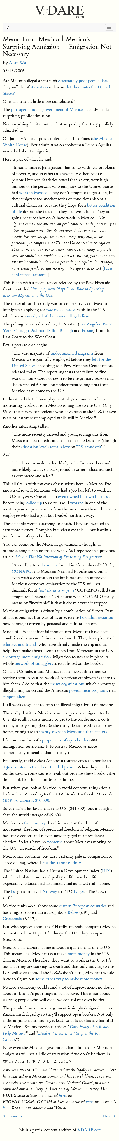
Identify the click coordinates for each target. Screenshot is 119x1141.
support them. (15, 696)
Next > (109, 1116)
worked (77, 502)
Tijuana (9, 767)
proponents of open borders (66, 740)
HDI (106, 870)
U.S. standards (88, 447)
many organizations (67, 684)
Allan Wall (18, 62)
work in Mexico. (33, 192)
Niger (79, 891)
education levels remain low (45, 447)
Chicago (21, 330)
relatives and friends (20, 644)
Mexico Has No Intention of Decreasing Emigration (58, 557)
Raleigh (66, 330)
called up (34, 502)
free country (35, 823)
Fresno (87, 330)
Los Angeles (90, 324)
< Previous (12, 1116)
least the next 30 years (56, 590)
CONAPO (22, 571)
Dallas (51, 330)
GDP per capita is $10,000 (26, 800)
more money (79, 953)
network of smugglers (34, 663)
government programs (88, 690)
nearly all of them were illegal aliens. (58, 316)
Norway (49, 891)
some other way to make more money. (69, 979)
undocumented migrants (72, 353)
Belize (72, 912)
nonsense (55, 842)
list (13, 891)
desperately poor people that (83, 80)
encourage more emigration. (27, 657)
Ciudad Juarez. (63, 767)
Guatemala (12, 918)
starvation (39, 87)
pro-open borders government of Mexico (47, 109)
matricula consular (61, 309)
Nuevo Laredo (31, 767)
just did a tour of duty (61, 862)
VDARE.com (89, 1130)
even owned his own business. (84, 496)
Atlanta (37, 330)
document (49, 565)
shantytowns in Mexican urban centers (73, 731)
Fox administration (96, 617)
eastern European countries (82, 906)
